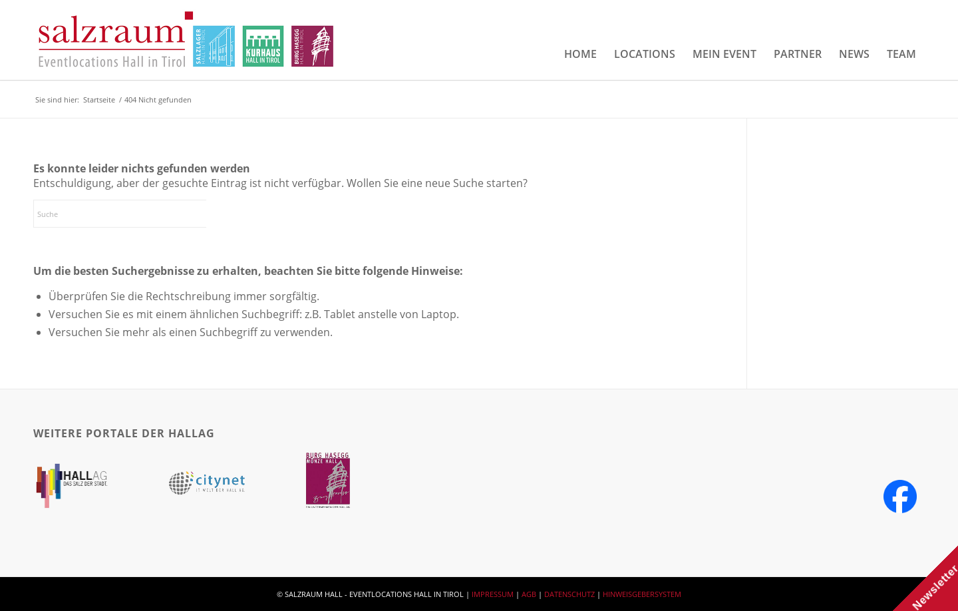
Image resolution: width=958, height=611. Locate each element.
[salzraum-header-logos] (186, 40)
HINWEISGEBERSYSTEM (642, 594)
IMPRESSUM (493, 594)
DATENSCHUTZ (569, 594)
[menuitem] (580, 54)
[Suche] (133, 214)
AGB (529, 594)
